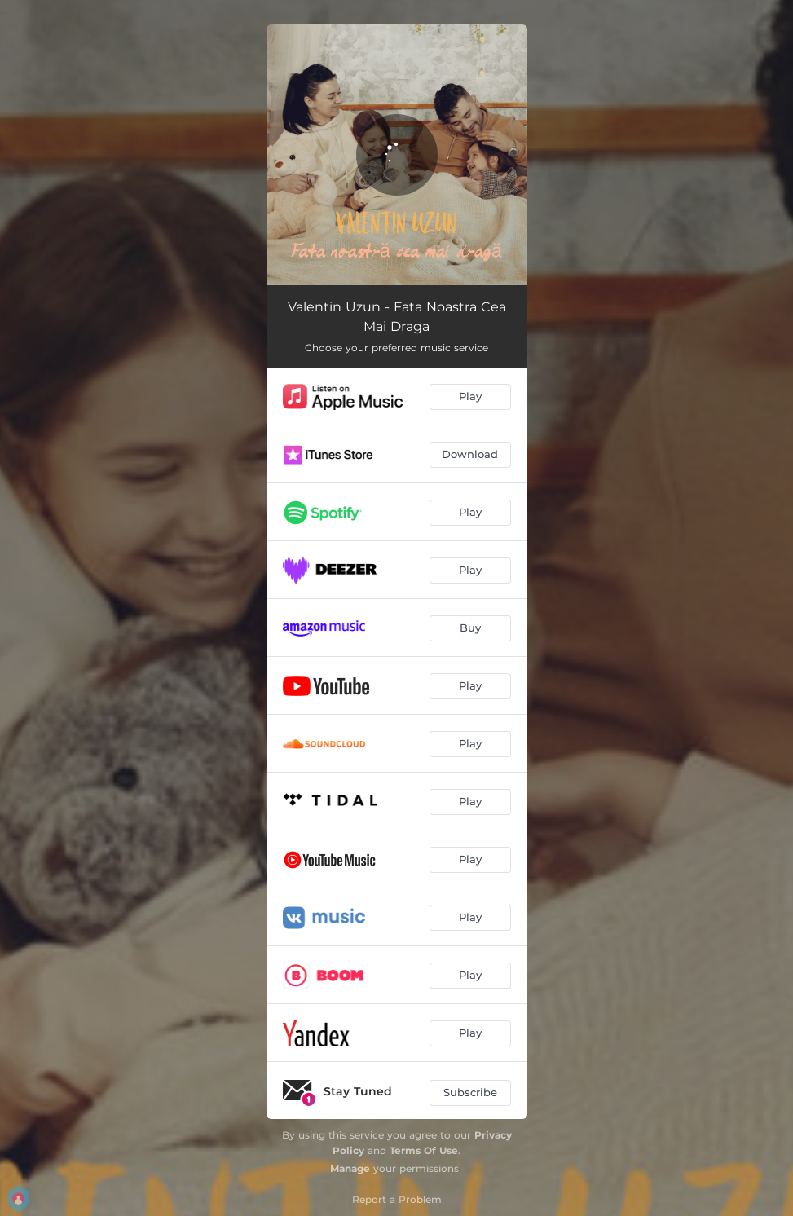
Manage (350, 1168)
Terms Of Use (424, 1150)
